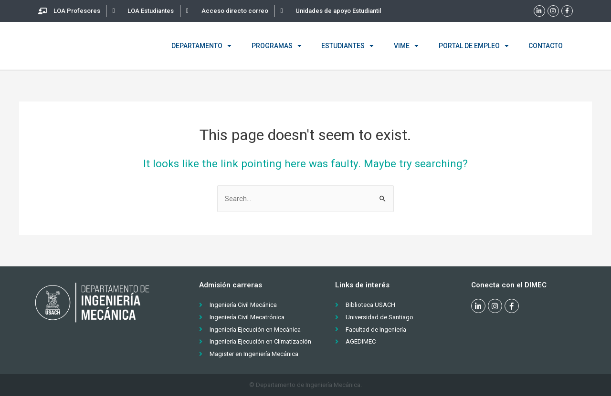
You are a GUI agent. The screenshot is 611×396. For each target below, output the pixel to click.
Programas (277, 46)
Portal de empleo (474, 46)
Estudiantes (347, 46)
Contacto (545, 46)
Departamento (201, 46)
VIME (406, 46)
